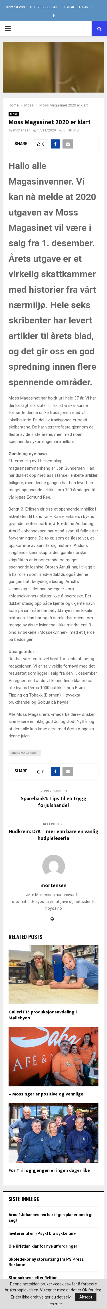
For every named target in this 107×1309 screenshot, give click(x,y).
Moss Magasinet (24, 752)
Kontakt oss (15, 7)
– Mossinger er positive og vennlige (46, 1094)
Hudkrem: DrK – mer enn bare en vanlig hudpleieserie (53, 835)
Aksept (85, 1297)
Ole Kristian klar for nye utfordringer (43, 1246)
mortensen (22, 130)
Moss (14, 114)
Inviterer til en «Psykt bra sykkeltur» (42, 1233)
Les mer (55, 1304)
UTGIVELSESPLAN (44, 7)
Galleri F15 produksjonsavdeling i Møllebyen (43, 1015)
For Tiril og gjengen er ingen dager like (49, 1170)
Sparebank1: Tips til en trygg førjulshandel (53, 802)
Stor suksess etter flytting (33, 1277)
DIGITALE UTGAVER (77, 7)
